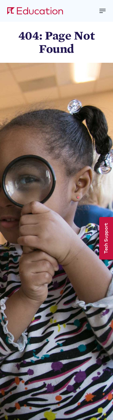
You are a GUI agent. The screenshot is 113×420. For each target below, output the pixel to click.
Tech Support (105, 238)
